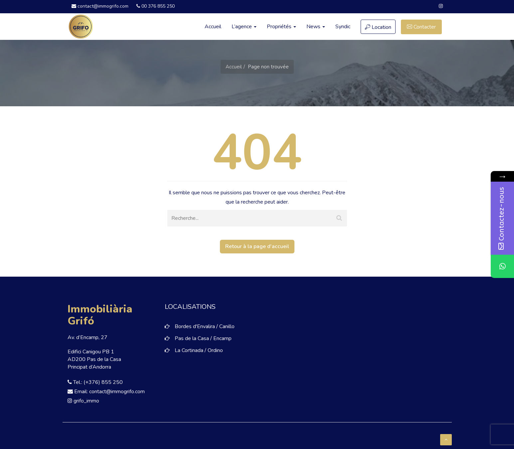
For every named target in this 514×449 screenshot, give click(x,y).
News (315, 26)
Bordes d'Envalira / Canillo (205, 326)
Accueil (213, 26)
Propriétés (281, 26)
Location (378, 27)
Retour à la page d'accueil (257, 246)
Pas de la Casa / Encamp (203, 338)
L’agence (244, 26)
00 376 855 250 (155, 6)
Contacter (421, 27)
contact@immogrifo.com (100, 6)
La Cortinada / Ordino (199, 350)
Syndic (342, 26)
